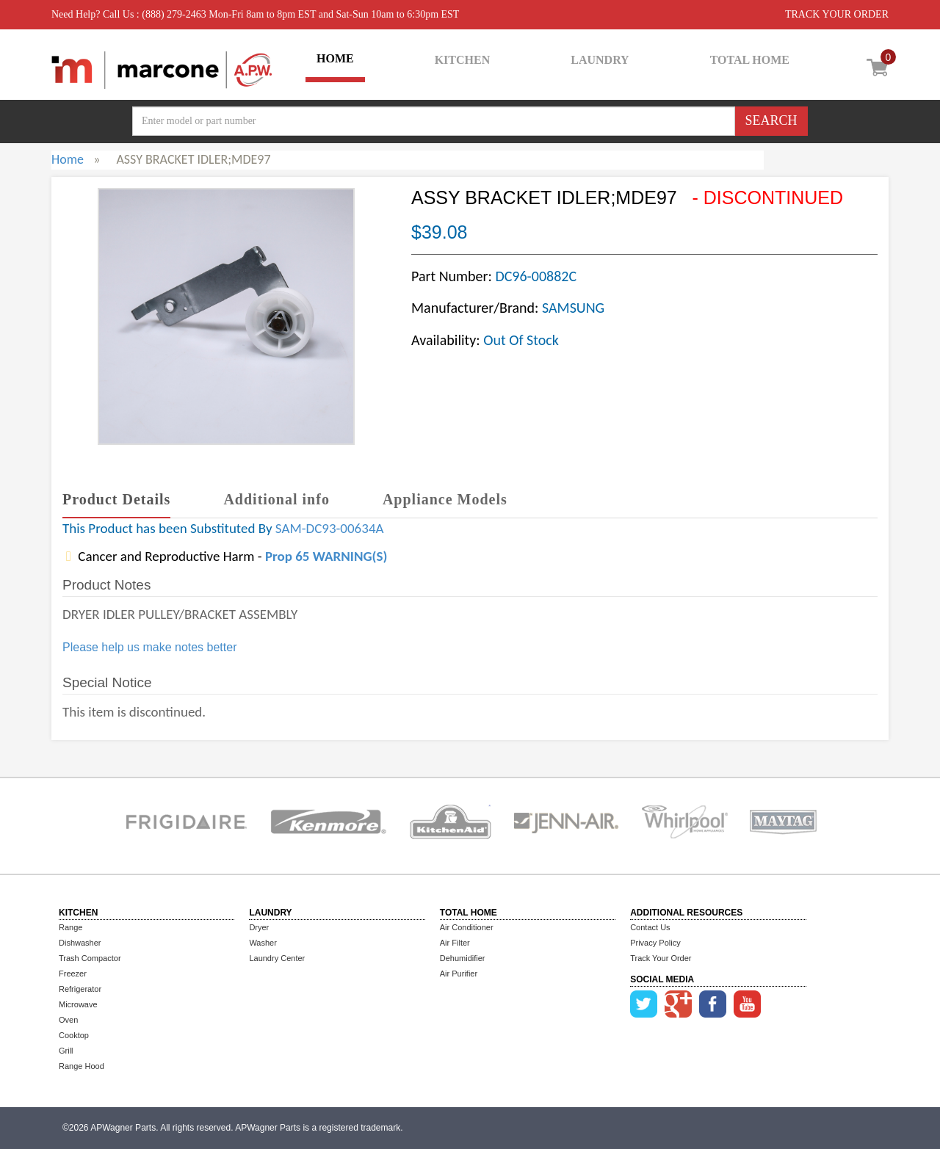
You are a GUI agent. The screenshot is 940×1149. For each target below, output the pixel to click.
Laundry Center (277, 958)
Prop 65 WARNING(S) (326, 556)
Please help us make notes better (149, 647)
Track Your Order (660, 958)
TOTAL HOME (749, 60)
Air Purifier (458, 973)
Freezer (73, 973)
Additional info (276, 499)
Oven (68, 1019)
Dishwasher (80, 942)
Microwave (78, 1004)
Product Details (116, 499)
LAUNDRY (600, 60)
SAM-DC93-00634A (329, 528)
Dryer (259, 927)
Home (67, 159)
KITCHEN (463, 60)
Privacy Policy (655, 942)
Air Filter (455, 942)
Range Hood (81, 1066)
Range (70, 927)
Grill (66, 1050)
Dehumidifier (462, 958)
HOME (335, 58)
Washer (263, 942)
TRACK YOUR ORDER (837, 14)
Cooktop (74, 1035)
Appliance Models (445, 499)
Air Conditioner (467, 927)
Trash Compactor (90, 958)
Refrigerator (80, 989)
